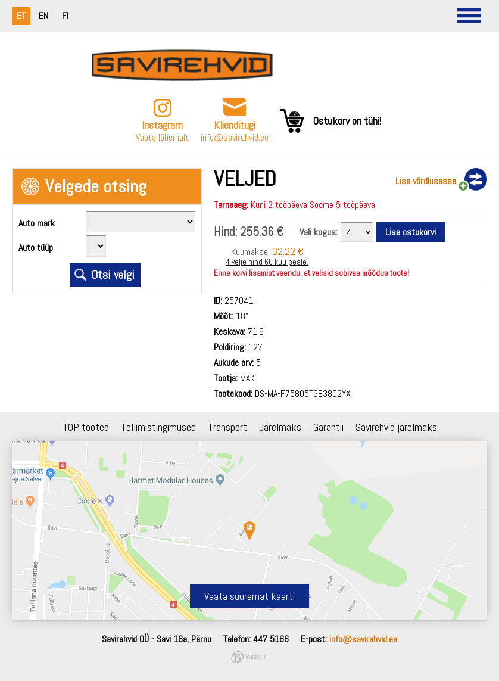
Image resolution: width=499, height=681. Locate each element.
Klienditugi (234, 125)
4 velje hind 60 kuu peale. (267, 262)
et (21, 16)
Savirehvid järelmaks (396, 427)
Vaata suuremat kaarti (249, 596)
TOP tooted (86, 427)
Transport (227, 427)
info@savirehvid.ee (235, 137)
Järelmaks (280, 427)
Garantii (328, 427)
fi (65, 16)
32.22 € (288, 251)
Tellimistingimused (158, 427)
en (43, 16)
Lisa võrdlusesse (425, 181)
